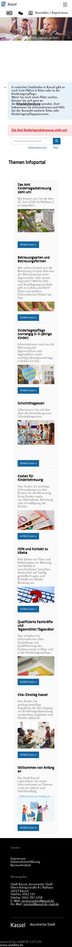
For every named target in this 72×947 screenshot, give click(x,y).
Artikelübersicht (37, 148)
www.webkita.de (11, 945)
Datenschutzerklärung (25, 861)
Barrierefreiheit (21, 865)
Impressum (18, 858)
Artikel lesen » (28, 244)
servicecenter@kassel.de (37, 901)
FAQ (55, 148)
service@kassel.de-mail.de (41, 904)
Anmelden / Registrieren (47, 13)
